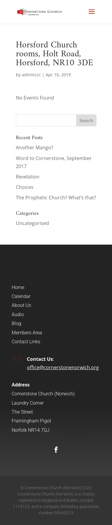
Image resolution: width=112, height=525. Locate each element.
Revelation (27, 176)
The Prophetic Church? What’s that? (56, 197)
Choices (24, 187)
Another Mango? (34, 147)
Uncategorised (32, 223)
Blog (16, 323)
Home (18, 287)
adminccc (31, 74)
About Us (21, 305)
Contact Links (26, 341)
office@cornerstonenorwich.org (63, 367)
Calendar (21, 296)
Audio (18, 314)
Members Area (27, 332)
